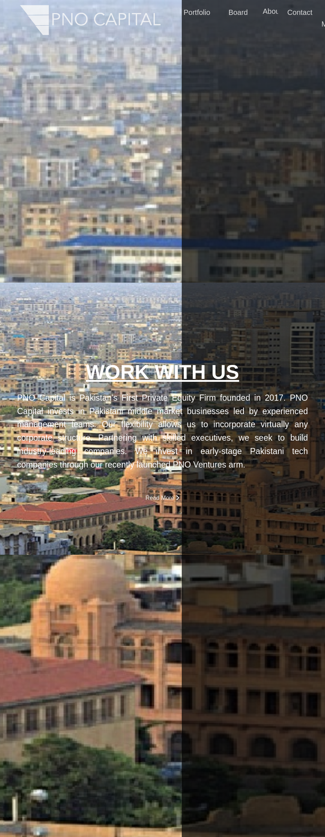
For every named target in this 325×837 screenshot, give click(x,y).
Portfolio (197, 13)
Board (238, 13)
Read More (162, 498)
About (271, 12)
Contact (299, 13)
